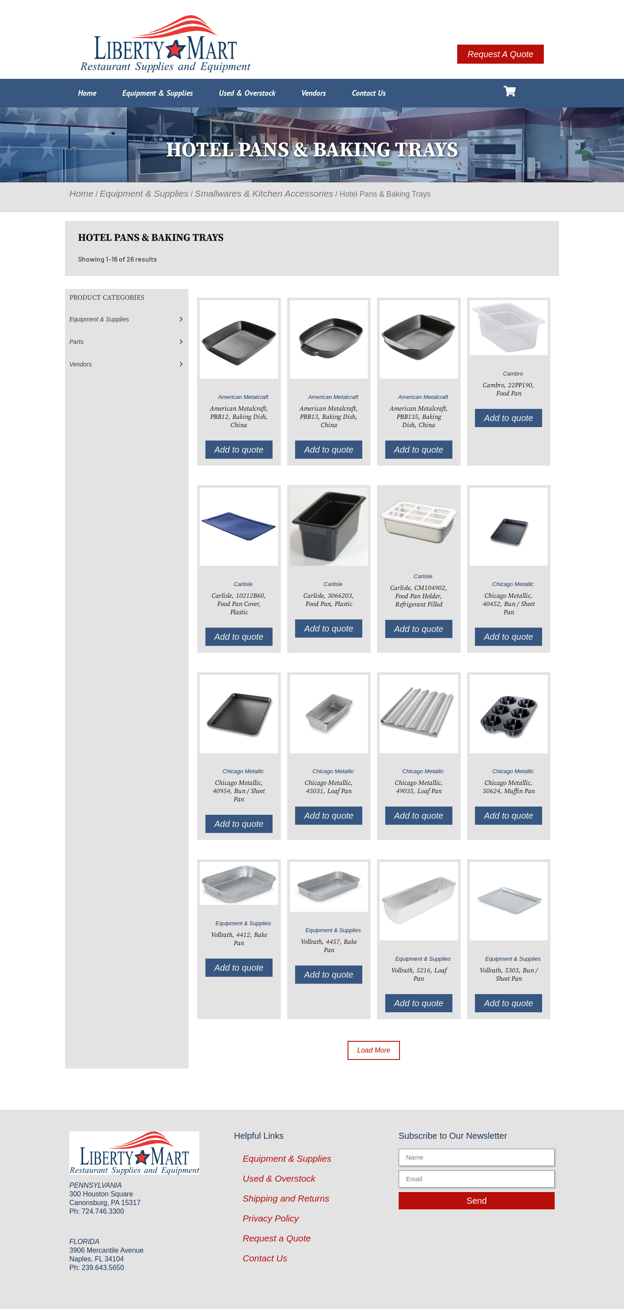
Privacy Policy (271, 1218)
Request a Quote (277, 1238)
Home (87, 93)
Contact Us (369, 93)
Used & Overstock (247, 93)
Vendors (313, 93)
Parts (76, 341)
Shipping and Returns (286, 1198)
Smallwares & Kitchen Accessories (264, 193)
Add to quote (238, 449)
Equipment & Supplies (157, 93)
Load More (373, 1050)
